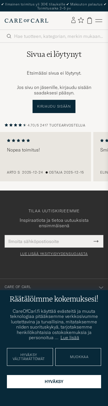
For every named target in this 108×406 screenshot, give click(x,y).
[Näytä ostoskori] (90, 20)
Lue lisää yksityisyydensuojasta (54, 254)
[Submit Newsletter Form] (96, 241)
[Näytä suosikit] (81, 20)
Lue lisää (69, 337)
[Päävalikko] (99, 20)
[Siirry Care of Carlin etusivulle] (26, 20)
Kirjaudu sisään (54, 106)
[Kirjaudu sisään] (73, 20)
